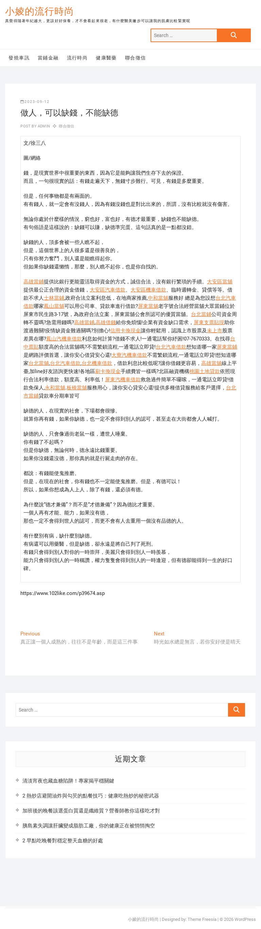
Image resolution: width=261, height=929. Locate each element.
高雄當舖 (211, 363)
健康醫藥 (106, 57)
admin (43, 126)
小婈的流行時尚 (39, 11)
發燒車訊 (19, 57)
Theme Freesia (202, 919)
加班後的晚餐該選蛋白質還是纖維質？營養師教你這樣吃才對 (91, 811)
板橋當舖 (77, 388)
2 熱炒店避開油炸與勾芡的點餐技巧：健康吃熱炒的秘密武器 (90, 796)
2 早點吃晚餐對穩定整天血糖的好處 (62, 841)
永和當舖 (55, 388)
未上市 (214, 331)
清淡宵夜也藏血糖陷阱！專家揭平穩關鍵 (68, 781)
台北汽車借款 (171, 347)
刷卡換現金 (108, 371)
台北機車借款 (97, 363)
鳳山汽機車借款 (64, 339)
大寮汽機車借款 (129, 355)
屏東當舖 (148, 306)
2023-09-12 (35, 102)
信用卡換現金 (125, 331)
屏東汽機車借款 (123, 379)
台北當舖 (39, 363)
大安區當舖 (219, 282)
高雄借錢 (105, 322)
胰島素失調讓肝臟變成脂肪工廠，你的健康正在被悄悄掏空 (88, 826)
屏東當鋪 (227, 347)
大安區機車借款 (148, 290)
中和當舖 (158, 298)
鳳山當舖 (54, 306)
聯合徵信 (135, 57)
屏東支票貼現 (209, 322)
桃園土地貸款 (204, 371)
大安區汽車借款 (107, 290)
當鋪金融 (48, 57)
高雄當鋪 (33, 282)
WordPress (245, 919)
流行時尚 (77, 57)
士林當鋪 (54, 298)
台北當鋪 (201, 314)
